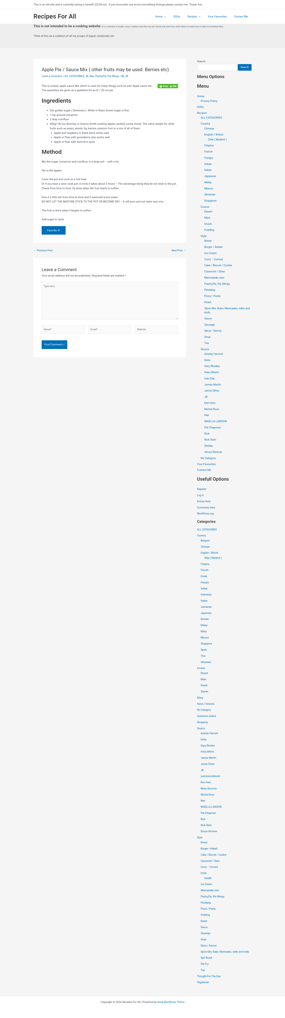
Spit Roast (207, 962)
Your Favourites (219, 16)
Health (208, 879)
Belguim (205, 541)
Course (205, 207)
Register (202, 489)
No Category (208, 458)
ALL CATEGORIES (76, 76)
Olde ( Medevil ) (217, 139)
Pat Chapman (212, 427)
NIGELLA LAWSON (215, 421)
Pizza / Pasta (212, 296)
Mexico (208, 188)
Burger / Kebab (213, 247)
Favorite (53, 230)
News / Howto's (206, 704)
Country (205, 124)
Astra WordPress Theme (171, 1002)
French (208, 152)
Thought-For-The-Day (209, 981)
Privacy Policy (209, 101)
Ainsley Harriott (213, 354)
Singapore (210, 201)
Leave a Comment (53, 76)
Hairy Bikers (211, 372)
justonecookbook (211, 776)
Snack (208, 224)
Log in (200, 496)
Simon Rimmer (213, 452)
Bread (207, 241)
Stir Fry (205, 968)
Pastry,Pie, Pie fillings (112, 76)
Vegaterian (203, 987)
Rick (206, 434)
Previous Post (44, 250)
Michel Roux (211, 409)
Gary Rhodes (212, 366)
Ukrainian (210, 195)
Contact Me (242, 16)
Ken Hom (210, 403)
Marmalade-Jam (214, 278)
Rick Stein (210, 440)
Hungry (208, 158)
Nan (95, 76)
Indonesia (206, 595)
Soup (207, 337)
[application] (172, 16)
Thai (203, 656)
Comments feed (206, 508)
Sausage (209, 325)
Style (204, 236)
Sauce (208, 319)
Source (205, 349)
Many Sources (209, 789)
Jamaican (207, 607)
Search (201, 61)
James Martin (212, 385)
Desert (208, 212)
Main (207, 218)
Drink (204, 873)
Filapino (209, 146)
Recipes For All (54, 16)
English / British (213, 135)
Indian (208, 164)
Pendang (209, 290)
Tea (206, 343)
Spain (204, 650)
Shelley (208, 446)
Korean (205, 619)
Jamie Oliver (211, 391)
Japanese (210, 176)
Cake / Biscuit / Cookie (218, 265)
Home (168, 16)
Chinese (209, 129)
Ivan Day (209, 378)
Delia (207, 360)
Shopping (202, 723)
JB (90, 76)
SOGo (183, 16)
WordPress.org (206, 514)
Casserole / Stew (214, 271)
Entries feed (204, 502)
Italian (208, 170)
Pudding (209, 230)
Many (204, 632)
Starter (205, 692)
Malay (208, 182)
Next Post (178, 250)
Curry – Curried (213, 259)
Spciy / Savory (213, 331)
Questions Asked (207, 716)
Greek (204, 577)
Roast (207, 302)
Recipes (198, 16)
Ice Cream (210, 253)
